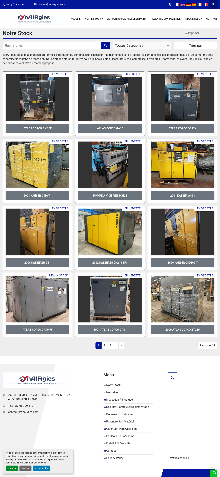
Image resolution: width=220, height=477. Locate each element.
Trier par (195, 45)
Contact (211, 18)
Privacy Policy (114, 458)
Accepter (12, 468)
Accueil (76, 18)
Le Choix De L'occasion (120, 436)
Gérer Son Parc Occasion (121, 428)
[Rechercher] (52, 45)
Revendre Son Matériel (166, 18)
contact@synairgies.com (51, 4)
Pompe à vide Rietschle (110, 195)
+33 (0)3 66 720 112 (17, 4)
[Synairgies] (37, 380)
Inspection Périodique (119, 399)
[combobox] (142, 45)
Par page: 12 (207, 345)
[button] (94, 19)
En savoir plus (41, 468)
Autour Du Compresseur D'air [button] (126, 18)
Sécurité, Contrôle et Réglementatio (127, 407)
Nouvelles (112, 392)
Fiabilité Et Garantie (118, 443)
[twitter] (169, 4)
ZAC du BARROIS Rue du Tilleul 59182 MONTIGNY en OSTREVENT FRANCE (39, 397)
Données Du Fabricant (120, 414)
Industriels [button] (192, 18)
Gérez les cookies (178, 458)
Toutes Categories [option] (129, 45)
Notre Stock (93, 18)
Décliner (25, 468)
